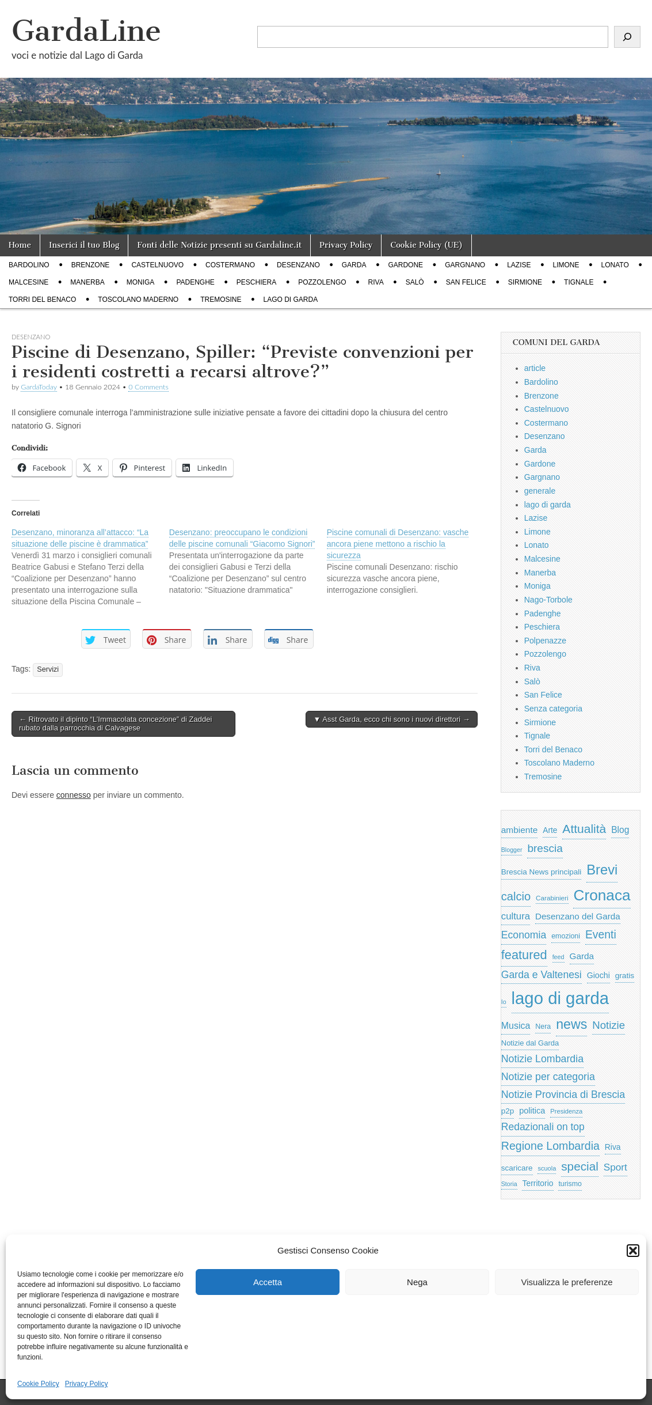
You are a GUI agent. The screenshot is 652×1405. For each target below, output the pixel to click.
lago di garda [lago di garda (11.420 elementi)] (560, 998)
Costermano (230, 265)
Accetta (267, 1282)
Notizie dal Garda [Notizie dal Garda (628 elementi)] (530, 1043)
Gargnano (465, 265)
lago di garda (291, 300)
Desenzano (298, 265)
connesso (73, 795)
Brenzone (90, 265)
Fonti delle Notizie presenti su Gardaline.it (219, 245)
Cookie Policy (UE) (426, 245)
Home (20, 245)
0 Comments (148, 387)
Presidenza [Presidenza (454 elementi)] (566, 1111)
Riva (376, 282)
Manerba (87, 282)
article (535, 368)
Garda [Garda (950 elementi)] (582, 956)
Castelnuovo (157, 265)
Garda (354, 265)
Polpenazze (545, 640)
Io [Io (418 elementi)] (503, 1001)
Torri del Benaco (42, 300)
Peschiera (256, 282)
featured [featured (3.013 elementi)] (524, 955)
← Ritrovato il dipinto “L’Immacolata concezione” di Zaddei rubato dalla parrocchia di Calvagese (115, 724)
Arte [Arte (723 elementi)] (550, 830)
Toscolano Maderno (138, 300)
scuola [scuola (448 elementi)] (546, 1168)
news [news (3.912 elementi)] (571, 1024)
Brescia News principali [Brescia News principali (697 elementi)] (541, 872)
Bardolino (29, 265)
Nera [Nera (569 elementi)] (543, 1026)
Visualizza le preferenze (567, 1282)
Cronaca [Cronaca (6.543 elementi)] (601, 895)
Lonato (615, 265)
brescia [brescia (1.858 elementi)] (545, 848)
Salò (415, 282)
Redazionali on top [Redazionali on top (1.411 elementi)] (543, 1127)
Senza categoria (553, 708)
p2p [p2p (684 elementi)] (507, 1111)
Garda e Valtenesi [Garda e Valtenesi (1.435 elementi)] (541, 974)
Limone (566, 265)
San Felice (466, 282)
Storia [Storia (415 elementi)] (509, 1183)
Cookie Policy (38, 1384)
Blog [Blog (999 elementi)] (620, 830)
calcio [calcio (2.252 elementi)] (516, 896)
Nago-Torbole (548, 599)
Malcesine (28, 282)
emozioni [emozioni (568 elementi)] (565, 936)
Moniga (141, 282)
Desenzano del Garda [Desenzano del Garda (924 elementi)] (577, 916)
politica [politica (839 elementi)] (532, 1110)
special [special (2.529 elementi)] (579, 1166)
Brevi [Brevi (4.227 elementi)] (601, 869)
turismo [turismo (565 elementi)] (569, 1184)
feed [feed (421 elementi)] (558, 956)
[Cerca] (627, 37)
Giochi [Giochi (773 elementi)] (598, 975)
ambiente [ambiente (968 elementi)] (519, 830)
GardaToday (39, 387)
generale (540, 490)
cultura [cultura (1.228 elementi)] (515, 916)
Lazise (519, 265)
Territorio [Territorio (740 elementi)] (537, 1183)
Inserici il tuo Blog (84, 245)
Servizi (48, 669)
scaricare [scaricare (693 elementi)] (517, 1168)
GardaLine (86, 30)
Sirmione (525, 282)
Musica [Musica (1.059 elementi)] (516, 1026)
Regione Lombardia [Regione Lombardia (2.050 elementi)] (550, 1145)
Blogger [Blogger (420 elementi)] (512, 849)
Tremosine (220, 300)
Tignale (578, 282)
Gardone (405, 265)
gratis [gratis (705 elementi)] (624, 975)
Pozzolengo (322, 282)
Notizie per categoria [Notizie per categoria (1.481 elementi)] (548, 1076)
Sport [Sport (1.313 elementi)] (615, 1167)
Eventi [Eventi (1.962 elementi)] (600, 934)
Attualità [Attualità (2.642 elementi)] (584, 828)
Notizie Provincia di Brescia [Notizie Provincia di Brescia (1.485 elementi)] (563, 1094)
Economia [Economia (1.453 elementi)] (524, 935)
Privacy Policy (86, 1384)
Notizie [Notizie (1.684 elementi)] (608, 1025)
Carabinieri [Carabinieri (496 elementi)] (552, 898)
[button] (633, 1250)
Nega (417, 1282)
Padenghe (195, 282)
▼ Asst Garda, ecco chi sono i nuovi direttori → (391, 719)
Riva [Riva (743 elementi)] (613, 1147)
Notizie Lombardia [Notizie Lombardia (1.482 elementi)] (542, 1059)
